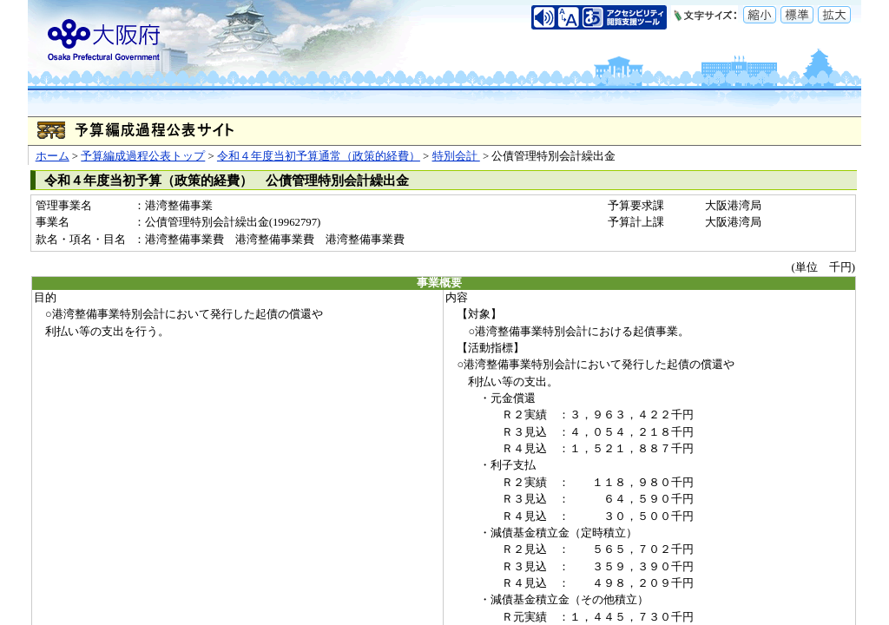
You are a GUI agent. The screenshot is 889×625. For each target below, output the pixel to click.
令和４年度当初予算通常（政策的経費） (318, 156)
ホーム (52, 156)
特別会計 (456, 156)
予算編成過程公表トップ (143, 156)
